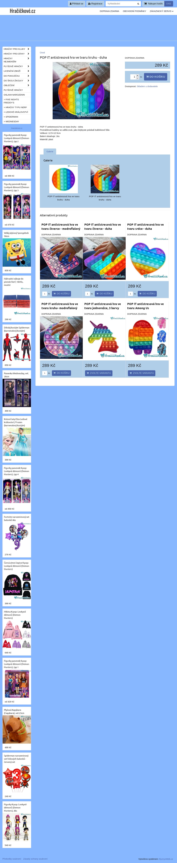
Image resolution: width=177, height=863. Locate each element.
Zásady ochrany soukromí (35, 859)
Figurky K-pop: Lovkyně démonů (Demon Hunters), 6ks (15, 807)
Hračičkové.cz (22, 10)
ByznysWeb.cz (166, 859)
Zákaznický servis (161, 11)
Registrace (95, 3)
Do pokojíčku (17, 76)
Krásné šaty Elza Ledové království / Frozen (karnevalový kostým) (15, 422)
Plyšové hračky (17, 66)
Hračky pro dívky (17, 53)
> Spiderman (11, 117)
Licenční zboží (17, 71)
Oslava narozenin (14, 95)
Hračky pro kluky (17, 49)
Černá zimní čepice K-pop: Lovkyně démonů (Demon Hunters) (16, 565)
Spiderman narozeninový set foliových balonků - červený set (16, 758)
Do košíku (155, 76)
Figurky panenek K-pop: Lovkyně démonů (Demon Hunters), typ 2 (16, 138)
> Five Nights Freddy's (11, 101)
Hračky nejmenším (17, 60)
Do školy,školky (17, 80)
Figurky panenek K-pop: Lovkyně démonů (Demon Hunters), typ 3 (16, 187)
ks (46, 294)
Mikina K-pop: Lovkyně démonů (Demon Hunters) (15, 614)
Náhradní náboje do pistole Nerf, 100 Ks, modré (13, 281)
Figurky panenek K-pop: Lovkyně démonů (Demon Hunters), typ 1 (16, 663)
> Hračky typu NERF (15, 107)
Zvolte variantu (99, 373)
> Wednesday (11, 121)
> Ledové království (16, 112)
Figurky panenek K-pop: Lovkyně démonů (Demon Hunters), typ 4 (16, 471)
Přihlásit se (76, 3)
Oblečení (17, 85)
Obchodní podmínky (134, 11)
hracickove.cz (16, 128)
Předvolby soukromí (11, 859)
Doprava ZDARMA (109, 11)
